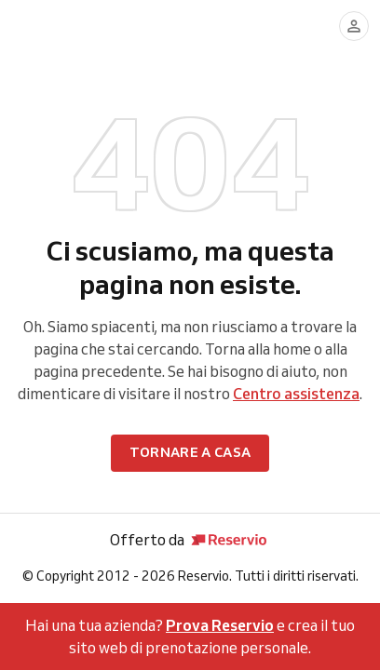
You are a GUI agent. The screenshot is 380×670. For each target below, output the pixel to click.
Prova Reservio (220, 625)
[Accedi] (354, 26)
